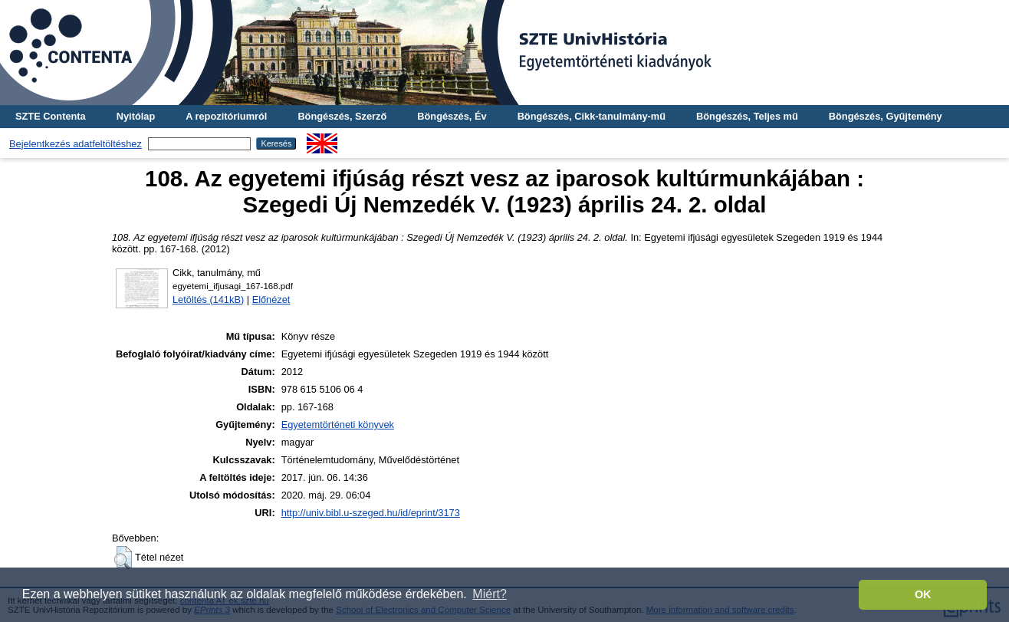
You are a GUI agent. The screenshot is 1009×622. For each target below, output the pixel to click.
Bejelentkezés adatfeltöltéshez (75, 144)
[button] (123, 557)
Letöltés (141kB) (208, 299)
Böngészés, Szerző (341, 116)
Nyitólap (136, 116)
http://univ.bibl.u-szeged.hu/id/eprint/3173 (370, 512)
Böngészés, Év (451, 116)
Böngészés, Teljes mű (747, 116)
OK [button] (923, 594)
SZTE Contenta (50, 116)
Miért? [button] (489, 594)
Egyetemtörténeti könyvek (337, 424)
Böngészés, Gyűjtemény (885, 116)
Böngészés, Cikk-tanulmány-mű (592, 116)
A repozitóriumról (226, 116)
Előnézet (271, 299)
